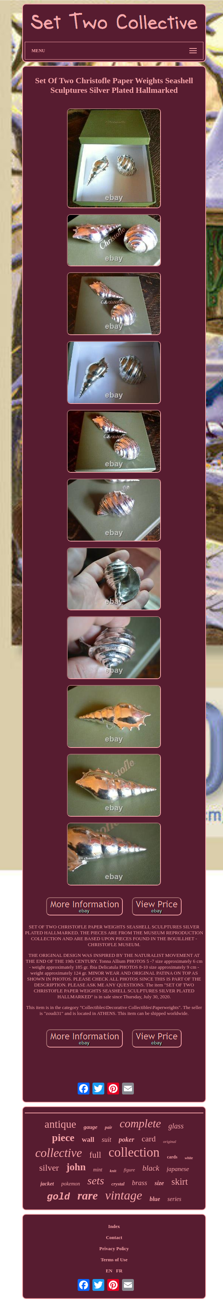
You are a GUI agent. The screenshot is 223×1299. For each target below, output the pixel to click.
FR (119, 1270)
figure (129, 1170)
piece (63, 1137)
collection (134, 1152)
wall (88, 1139)
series (174, 1199)
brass (139, 1183)
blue (154, 1199)
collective (58, 1153)
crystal (117, 1184)
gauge (91, 1127)
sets (95, 1180)
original (169, 1141)
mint (97, 1170)
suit (106, 1139)
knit (113, 1170)
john (76, 1167)
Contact (114, 1237)
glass (175, 1126)
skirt (179, 1182)
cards (172, 1157)
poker (126, 1139)
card (149, 1138)
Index (114, 1226)
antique (60, 1124)
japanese (178, 1169)
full (95, 1155)
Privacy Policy (114, 1248)
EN (109, 1270)
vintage (123, 1195)
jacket (47, 1184)
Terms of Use (114, 1259)
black (150, 1168)
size (159, 1183)
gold (58, 1196)
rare (87, 1195)
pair (108, 1127)
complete (140, 1123)
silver (49, 1168)
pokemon (70, 1184)
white (189, 1158)
